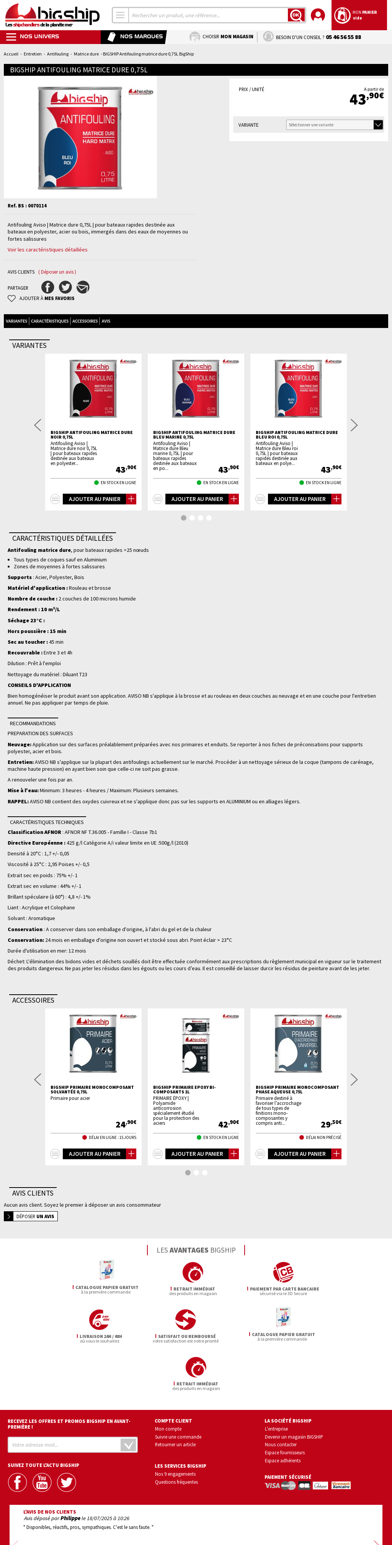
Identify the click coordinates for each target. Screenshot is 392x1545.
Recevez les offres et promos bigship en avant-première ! (69, 1366)
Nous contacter (281, 1387)
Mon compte (168, 1371)
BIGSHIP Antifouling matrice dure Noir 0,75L (92, 434)
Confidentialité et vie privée (160, 1517)
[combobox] (120, 15)
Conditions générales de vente (229, 1517)
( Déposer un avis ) (57, 271)
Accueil (11, 54)
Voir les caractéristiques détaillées (48, 249)
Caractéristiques (50, 321)
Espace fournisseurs (285, 1395)
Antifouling (58, 54)
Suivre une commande (178, 1379)
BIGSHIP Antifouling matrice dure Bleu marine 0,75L (194, 434)
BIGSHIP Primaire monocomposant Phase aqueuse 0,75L (297, 1089)
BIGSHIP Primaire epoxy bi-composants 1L (184, 1089)
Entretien (33, 54)
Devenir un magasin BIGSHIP (294, 1379)
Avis (105, 321)
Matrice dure (86, 54)
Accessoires (85, 321)
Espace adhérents (283, 1403)
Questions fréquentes (176, 1424)
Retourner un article (175, 1387)
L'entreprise (276, 1371)
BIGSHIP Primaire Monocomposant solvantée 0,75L (92, 1089)
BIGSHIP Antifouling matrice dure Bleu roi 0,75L (297, 434)
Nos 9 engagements (175, 1416)
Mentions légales (151, 1528)
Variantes (16, 321)
